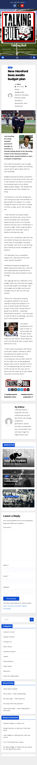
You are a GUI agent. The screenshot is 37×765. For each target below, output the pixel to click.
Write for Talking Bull (11, 676)
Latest (10, 67)
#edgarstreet (19, 92)
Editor (19, 84)
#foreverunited (20, 98)
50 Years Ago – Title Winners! (14, 500)
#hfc (25, 103)
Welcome (6, 671)
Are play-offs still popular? (13, 703)
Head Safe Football (14, 460)
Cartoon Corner (9, 632)
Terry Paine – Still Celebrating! (13, 479)
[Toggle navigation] (17, 57)
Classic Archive (9, 496)
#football (25, 95)
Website (6, 587)
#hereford (18, 100)
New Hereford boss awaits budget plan (18, 75)
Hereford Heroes (9, 651)
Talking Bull (18, 45)
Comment (7, 527)
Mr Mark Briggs (8, 747)
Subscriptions (8, 661)
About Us (20, 723)
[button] (31, 57)
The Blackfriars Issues (15, 742)
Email (6, 576)
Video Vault (7, 666)
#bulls (17, 89)
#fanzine (18, 95)
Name (6, 565)
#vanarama (19, 106)
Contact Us (7, 642)
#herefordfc (19, 103)
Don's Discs (7, 647)
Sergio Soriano (8, 728)
